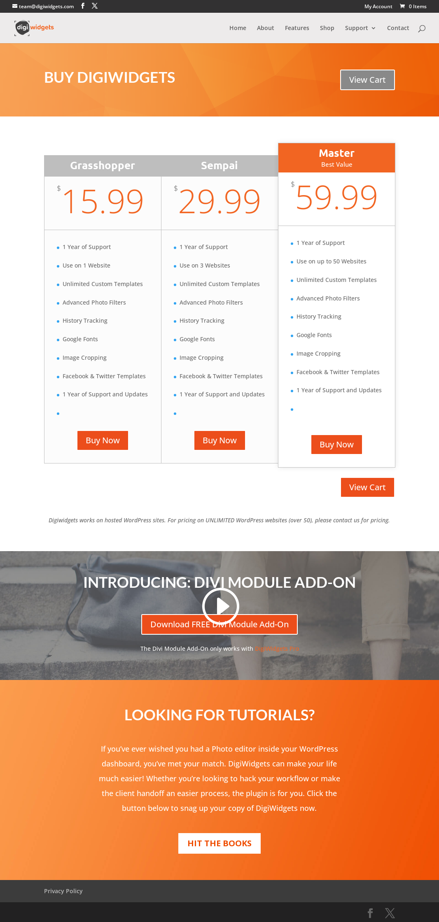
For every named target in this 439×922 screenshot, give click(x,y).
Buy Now (103, 440)
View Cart (367, 79)
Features (297, 28)
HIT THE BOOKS (219, 843)
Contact (398, 28)
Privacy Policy (63, 891)
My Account (378, 7)
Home (237, 28)
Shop (327, 28)
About (265, 28)
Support (356, 28)
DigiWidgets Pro (277, 648)
